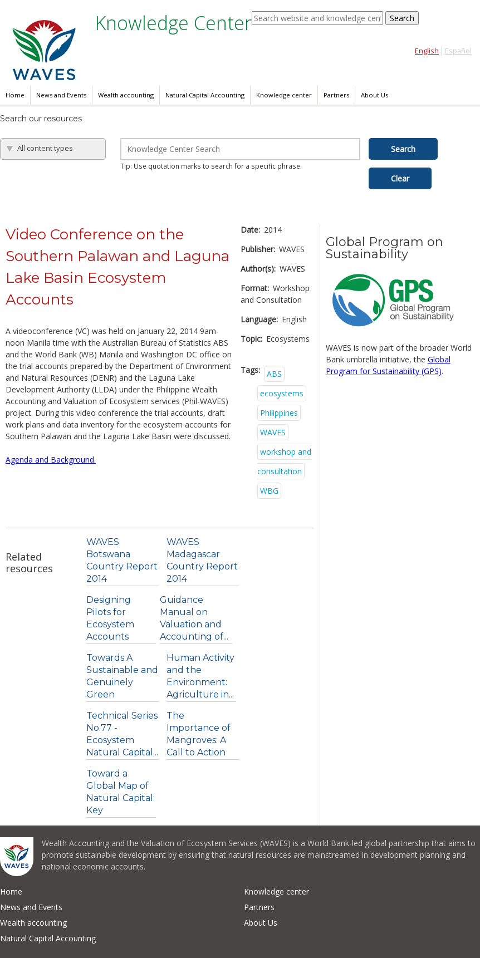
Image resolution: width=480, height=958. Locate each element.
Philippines (279, 412)
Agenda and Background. (51, 459)
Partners (336, 95)
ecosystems (281, 393)
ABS (274, 374)
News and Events (61, 95)
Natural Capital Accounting (204, 95)
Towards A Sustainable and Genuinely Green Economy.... (122, 682)
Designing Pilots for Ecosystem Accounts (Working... (110, 624)
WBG (269, 490)
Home (15, 95)
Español (458, 51)
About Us (374, 95)
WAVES (273, 432)
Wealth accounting (126, 95)
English (427, 51)
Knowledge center (284, 95)
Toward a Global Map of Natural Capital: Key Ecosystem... (120, 798)
